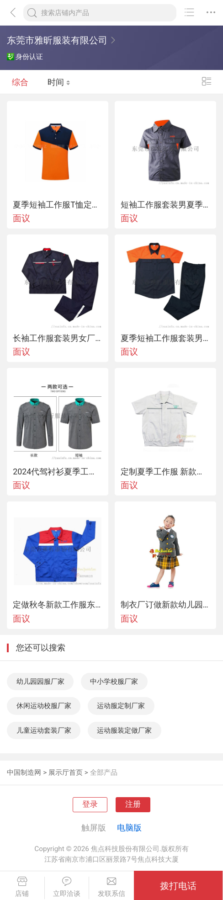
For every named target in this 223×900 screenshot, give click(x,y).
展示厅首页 (65, 772)
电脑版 (129, 827)
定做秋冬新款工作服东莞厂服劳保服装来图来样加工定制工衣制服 (57, 605)
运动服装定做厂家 (124, 730)
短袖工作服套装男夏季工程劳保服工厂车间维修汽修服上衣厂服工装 (165, 205)
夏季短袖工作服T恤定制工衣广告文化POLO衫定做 (57, 205)
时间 (59, 82)
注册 (133, 804)
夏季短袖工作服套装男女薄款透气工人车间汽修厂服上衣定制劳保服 (165, 338)
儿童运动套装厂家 (43, 730)
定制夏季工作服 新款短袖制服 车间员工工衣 (165, 472)
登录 (90, 804)
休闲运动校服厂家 (43, 706)
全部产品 (103, 772)
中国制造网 (24, 772)
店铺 (22, 887)
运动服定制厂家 (121, 706)
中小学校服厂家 (114, 681)
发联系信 (111, 887)
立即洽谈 (67, 887)
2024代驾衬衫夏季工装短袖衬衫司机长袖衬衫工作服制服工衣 (57, 472)
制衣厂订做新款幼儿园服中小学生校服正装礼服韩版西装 (165, 605)
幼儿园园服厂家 (40, 681)
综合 (20, 82)
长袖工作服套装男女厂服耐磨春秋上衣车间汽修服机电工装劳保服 (57, 338)
